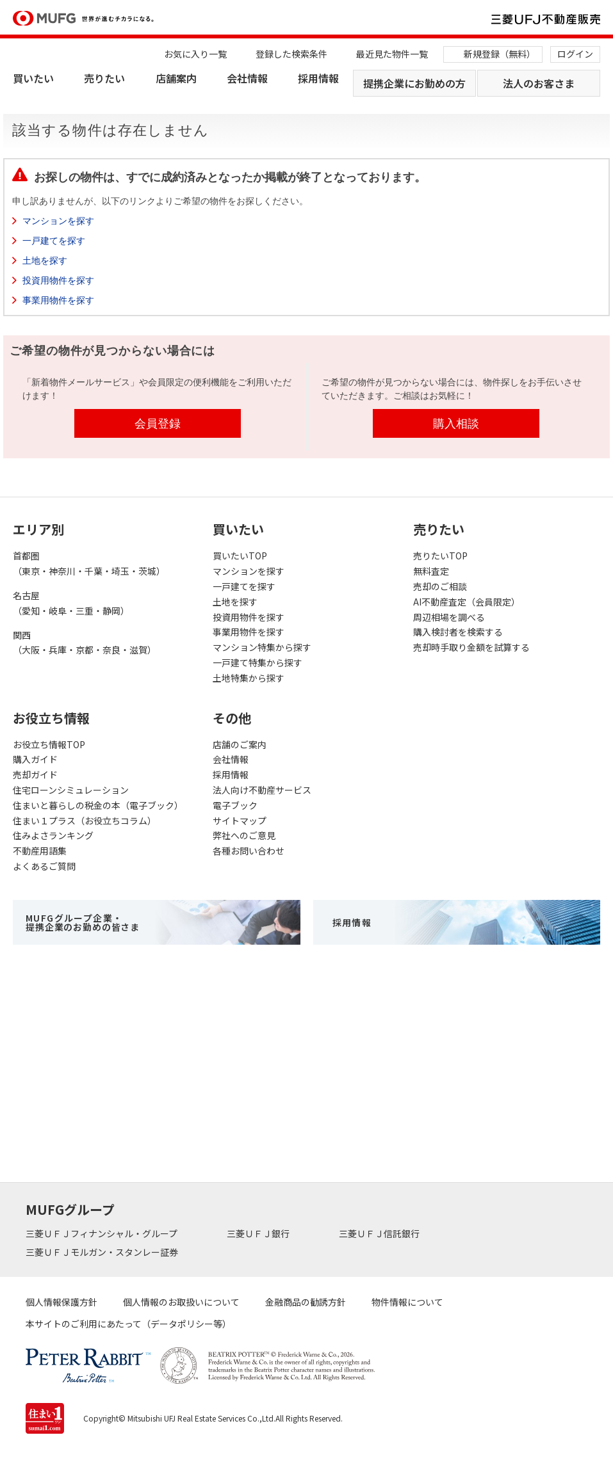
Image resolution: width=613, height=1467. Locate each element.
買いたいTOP (240, 555)
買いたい (33, 78)
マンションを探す (58, 221)
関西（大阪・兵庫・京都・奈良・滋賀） (84, 643)
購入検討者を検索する (458, 631)
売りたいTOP (440, 555)
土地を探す (44, 260)
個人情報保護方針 (61, 1301)
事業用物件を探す (58, 300)
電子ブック (235, 805)
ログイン (575, 53)
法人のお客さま (539, 83)
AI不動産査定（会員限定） (466, 601)
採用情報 (318, 78)
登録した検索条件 (291, 53)
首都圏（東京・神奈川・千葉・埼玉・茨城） (89, 563)
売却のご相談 (440, 586)
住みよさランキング (53, 835)
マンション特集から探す (262, 647)
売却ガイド (35, 774)
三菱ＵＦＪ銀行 (259, 1233)
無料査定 (431, 571)
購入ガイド (35, 759)
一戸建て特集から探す (257, 662)
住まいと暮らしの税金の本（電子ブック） (98, 805)
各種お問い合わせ (248, 850)
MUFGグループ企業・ (83, 922)
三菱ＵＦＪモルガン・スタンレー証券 (103, 1251)
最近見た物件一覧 (392, 53)
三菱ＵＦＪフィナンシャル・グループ (102, 1233)
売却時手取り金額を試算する (471, 647)
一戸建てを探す (53, 241)
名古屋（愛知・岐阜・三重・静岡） (71, 603)
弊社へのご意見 (244, 835)
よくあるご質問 (44, 866)
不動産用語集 (40, 850)
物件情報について (407, 1301)
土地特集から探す (248, 677)
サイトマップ (239, 820)
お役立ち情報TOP (49, 744)
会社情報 (247, 78)
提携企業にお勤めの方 (414, 83)
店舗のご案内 (239, 744)
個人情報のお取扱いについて (181, 1301)
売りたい (104, 78)
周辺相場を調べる (449, 617)
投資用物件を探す (58, 280)
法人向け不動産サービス (262, 789)
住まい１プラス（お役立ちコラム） (84, 820)
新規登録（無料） (499, 53)
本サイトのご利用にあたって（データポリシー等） (128, 1323)
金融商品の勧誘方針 (305, 1301)
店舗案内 (176, 78)
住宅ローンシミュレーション (71, 789)
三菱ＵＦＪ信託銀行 (380, 1233)
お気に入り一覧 (195, 53)
